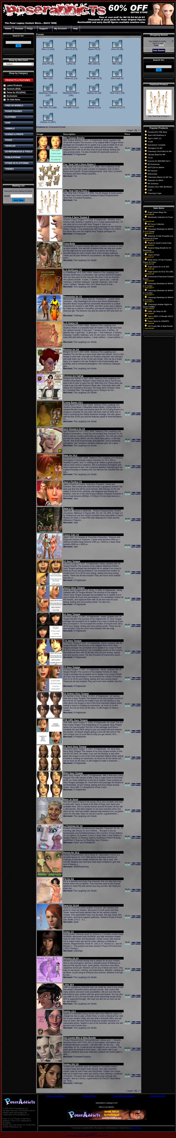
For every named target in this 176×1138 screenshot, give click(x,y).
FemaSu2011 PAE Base (157, 132)
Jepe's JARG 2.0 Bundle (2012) (160, 316)
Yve (75, 176)
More (138, 149)
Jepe (76, 498)
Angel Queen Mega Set (157, 212)
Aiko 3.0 (45, 49)
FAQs (31, 28)
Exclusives (12, 96)
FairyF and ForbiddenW (84, 842)
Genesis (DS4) (14, 89)
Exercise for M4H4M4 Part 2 (159, 161)
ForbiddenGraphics (82, 1057)
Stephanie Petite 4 (71, 93)
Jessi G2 (115, 49)
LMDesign (78, 951)
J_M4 (150, 190)
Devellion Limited (82, 1136)
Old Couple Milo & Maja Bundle (160, 326)
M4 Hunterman (154, 164)
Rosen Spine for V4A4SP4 (158, 321)
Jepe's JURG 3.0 (154, 138)
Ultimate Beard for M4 (156, 155)
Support (44, 28)
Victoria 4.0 (45, 122)
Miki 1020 (92, 64)
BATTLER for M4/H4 (156, 167)
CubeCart (91, 1134)
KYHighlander (80, 154)
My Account (61, 28)
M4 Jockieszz (153, 184)
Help (75, 28)
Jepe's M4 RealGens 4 (157, 135)
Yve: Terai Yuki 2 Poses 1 (158, 116)
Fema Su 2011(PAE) (16, 92)
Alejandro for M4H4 (155, 180)
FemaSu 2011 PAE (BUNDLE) (160, 187)
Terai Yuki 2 (115, 93)
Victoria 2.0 (92, 107)
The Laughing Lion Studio (85, 260)
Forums (19, 28)
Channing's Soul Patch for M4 (160, 151)
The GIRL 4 (68, 107)
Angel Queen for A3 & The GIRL (160, 272)
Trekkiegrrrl (78, 315)
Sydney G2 (92, 93)
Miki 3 (45, 78)
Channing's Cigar (154, 193)
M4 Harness (152, 171)
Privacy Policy (89, 1096)
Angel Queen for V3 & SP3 (158, 267)
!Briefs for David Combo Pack (159, 243)
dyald (76, 922)
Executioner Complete (156, 145)
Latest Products (14, 85)
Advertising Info (158, 1096)
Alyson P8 (92, 49)
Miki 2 (115, 64)
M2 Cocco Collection (156, 224)
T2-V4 (150, 158)
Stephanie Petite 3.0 (48, 93)
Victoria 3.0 (114, 107)
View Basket (159, 50)
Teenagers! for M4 (155, 148)
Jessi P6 (46, 64)
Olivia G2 (69, 78)
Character (53, 127)
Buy (133, 149)
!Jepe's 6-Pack (154, 255)
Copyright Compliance (124, 1096)
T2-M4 (150, 142)
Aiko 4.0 (68, 49)
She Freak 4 (91, 78)
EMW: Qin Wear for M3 (157, 311)
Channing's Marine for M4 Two (160, 177)
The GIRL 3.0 (45, 107)
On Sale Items (13, 99)
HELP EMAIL (136, 1128)
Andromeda (152, 174)
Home (8, 28)
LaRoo (69, 64)
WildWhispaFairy (81, 867)
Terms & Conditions (55, 1096)
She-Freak (115, 78)
